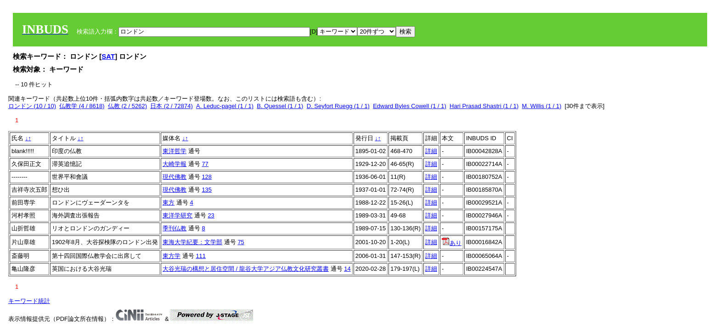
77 (205, 163)
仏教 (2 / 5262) (127, 106)
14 (347, 268)
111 (201, 255)
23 (211, 215)
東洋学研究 (177, 215)
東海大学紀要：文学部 (192, 242)
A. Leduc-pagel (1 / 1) (224, 106)
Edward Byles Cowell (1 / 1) (409, 106)
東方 (168, 202)
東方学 (171, 255)
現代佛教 (174, 176)
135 (207, 189)
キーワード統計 (29, 300)
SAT (108, 56)
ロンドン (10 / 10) (32, 106)
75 (240, 242)
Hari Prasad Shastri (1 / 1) (484, 106)
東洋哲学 (174, 151)
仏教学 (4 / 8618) (81, 106)
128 (207, 176)
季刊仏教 (174, 228)
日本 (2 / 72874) (171, 106)
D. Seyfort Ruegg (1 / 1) (338, 106)
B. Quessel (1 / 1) (280, 106)
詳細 (431, 151)
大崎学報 (174, 163)
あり (451, 243)
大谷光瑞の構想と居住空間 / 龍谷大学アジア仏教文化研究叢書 (246, 268)
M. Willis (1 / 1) (542, 106)
